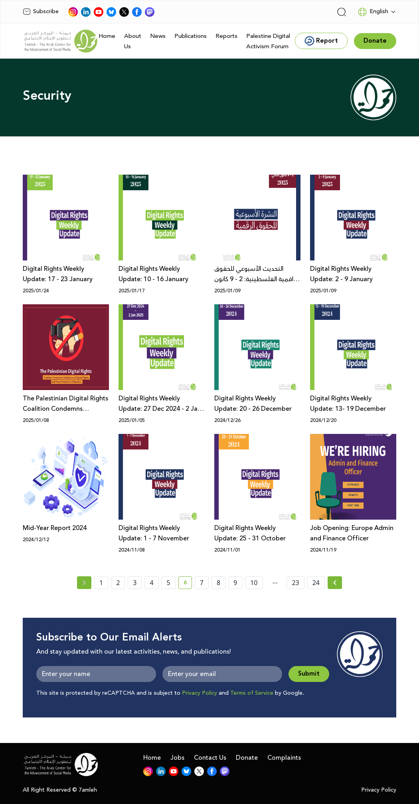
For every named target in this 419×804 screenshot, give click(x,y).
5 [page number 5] (168, 582)
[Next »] (335, 582)
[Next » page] (335, 582)
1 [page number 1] (101, 582)
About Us (132, 41)
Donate (247, 758)
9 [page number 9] (235, 582)
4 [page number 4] (151, 582)
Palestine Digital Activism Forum (268, 41)
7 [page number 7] (202, 582)
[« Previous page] (84, 582)
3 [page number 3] (134, 582)
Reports (226, 36)
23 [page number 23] (295, 582)
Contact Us (210, 758)
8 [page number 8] (218, 582)
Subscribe (41, 11)
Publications (190, 36)
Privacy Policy (199, 693)
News (158, 36)
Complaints (284, 758)
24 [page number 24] (316, 582)
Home (107, 36)
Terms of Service (251, 693)
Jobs (177, 758)
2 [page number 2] (118, 582)
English (373, 12)
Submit (309, 674)
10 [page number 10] (253, 582)
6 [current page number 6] (188, 583)
